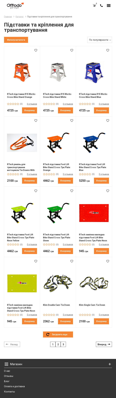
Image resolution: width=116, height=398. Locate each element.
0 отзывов (32, 104)
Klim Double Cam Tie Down (56, 305)
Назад (14, 344)
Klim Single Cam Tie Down (92, 305)
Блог (6, 381)
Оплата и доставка (14, 386)
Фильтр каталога (16, 40)
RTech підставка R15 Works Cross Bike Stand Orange (21, 95)
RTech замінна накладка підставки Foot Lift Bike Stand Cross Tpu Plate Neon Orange (93, 237)
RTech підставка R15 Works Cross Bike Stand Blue (93, 95)
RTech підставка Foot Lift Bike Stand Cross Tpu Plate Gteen (56, 237)
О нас (7, 371)
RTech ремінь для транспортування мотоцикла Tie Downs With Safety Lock (21, 167)
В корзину (29, 110)
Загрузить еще (59, 334)
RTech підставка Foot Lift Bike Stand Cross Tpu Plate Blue (92, 167)
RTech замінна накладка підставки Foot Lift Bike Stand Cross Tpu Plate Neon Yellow (21, 308)
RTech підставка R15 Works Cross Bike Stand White (57, 95)
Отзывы (8, 376)
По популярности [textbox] (98, 39)
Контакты (9, 391)
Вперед (102, 344)
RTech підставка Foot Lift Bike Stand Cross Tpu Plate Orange (56, 167)
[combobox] (99, 40)
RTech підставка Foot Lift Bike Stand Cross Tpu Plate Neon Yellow (20, 237)
